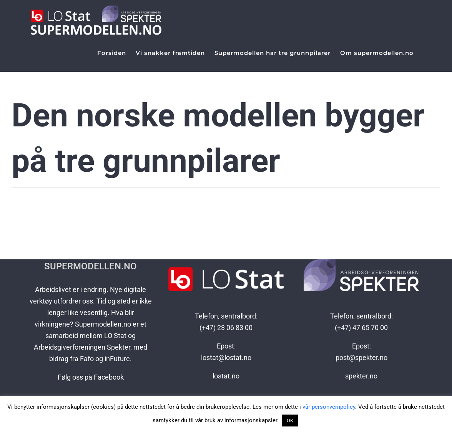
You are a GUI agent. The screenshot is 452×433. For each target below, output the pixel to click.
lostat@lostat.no (226, 357)
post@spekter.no (361, 357)
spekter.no (361, 376)
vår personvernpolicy (328, 406)
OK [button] (290, 420)
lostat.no (226, 376)
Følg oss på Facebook (91, 377)
